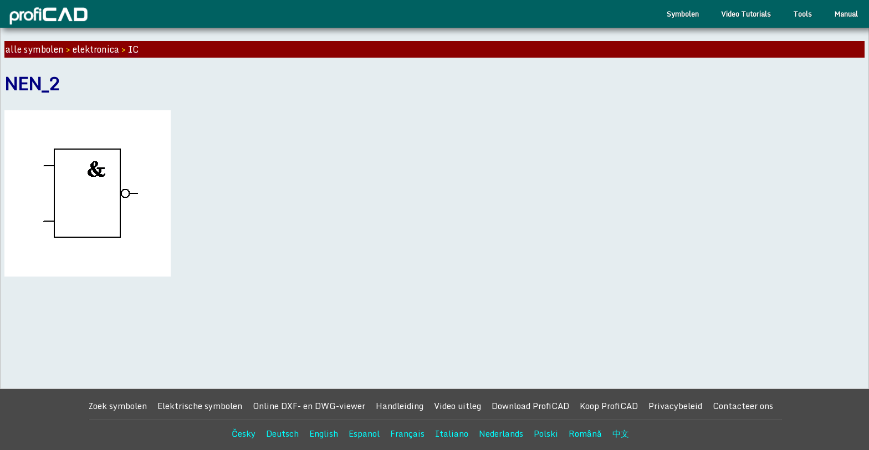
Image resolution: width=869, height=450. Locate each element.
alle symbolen (35, 49)
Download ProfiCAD (530, 405)
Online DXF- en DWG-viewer (309, 405)
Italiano (451, 433)
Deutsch (282, 433)
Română (585, 433)
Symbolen (683, 14)
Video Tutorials (746, 14)
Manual (846, 14)
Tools (802, 14)
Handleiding (399, 405)
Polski (546, 433)
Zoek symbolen (117, 405)
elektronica (96, 49)
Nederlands (501, 433)
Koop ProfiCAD (609, 405)
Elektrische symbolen (199, 405)
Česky (243, 433)
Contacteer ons (743, 405)
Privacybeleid (675, 405)
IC (133, 49)
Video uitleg (457, 405)
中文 (620, 433)
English (323, 433)
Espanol (364, 433)
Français (407, 433)
